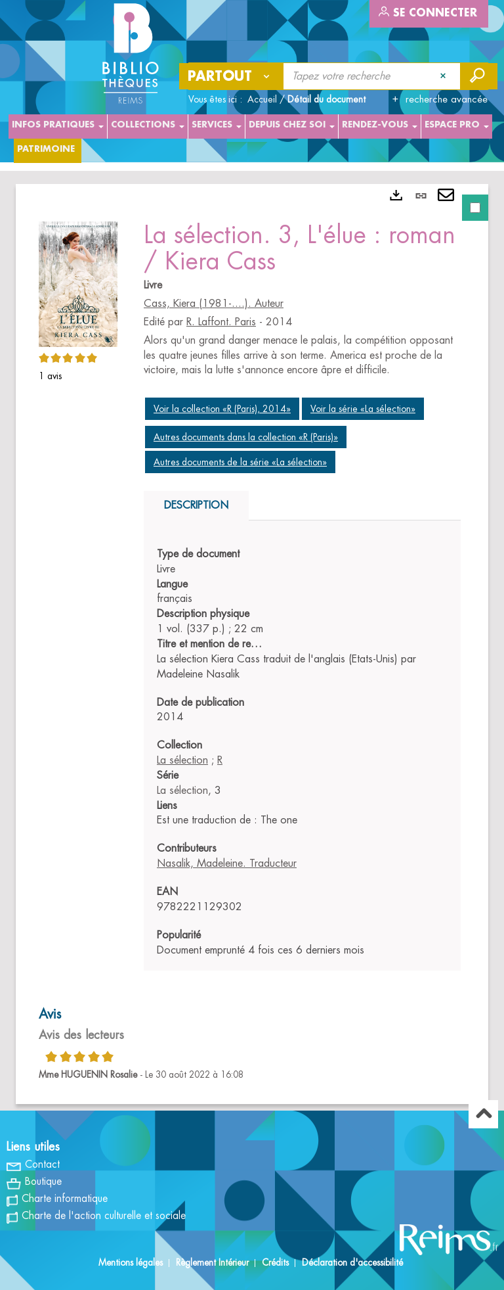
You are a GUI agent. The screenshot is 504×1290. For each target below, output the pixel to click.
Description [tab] (196, 505)
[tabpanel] (252, 644)
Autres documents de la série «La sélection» (240, 462)
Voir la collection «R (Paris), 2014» (222, 408)
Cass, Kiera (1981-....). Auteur (214, 303)
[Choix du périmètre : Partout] (231, 76)
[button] (78, 282)
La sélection (182, 760)
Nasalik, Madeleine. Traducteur (227, 863)
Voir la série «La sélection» (362, 408)
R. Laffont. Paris (221, 322)
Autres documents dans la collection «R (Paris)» (246, 437)
